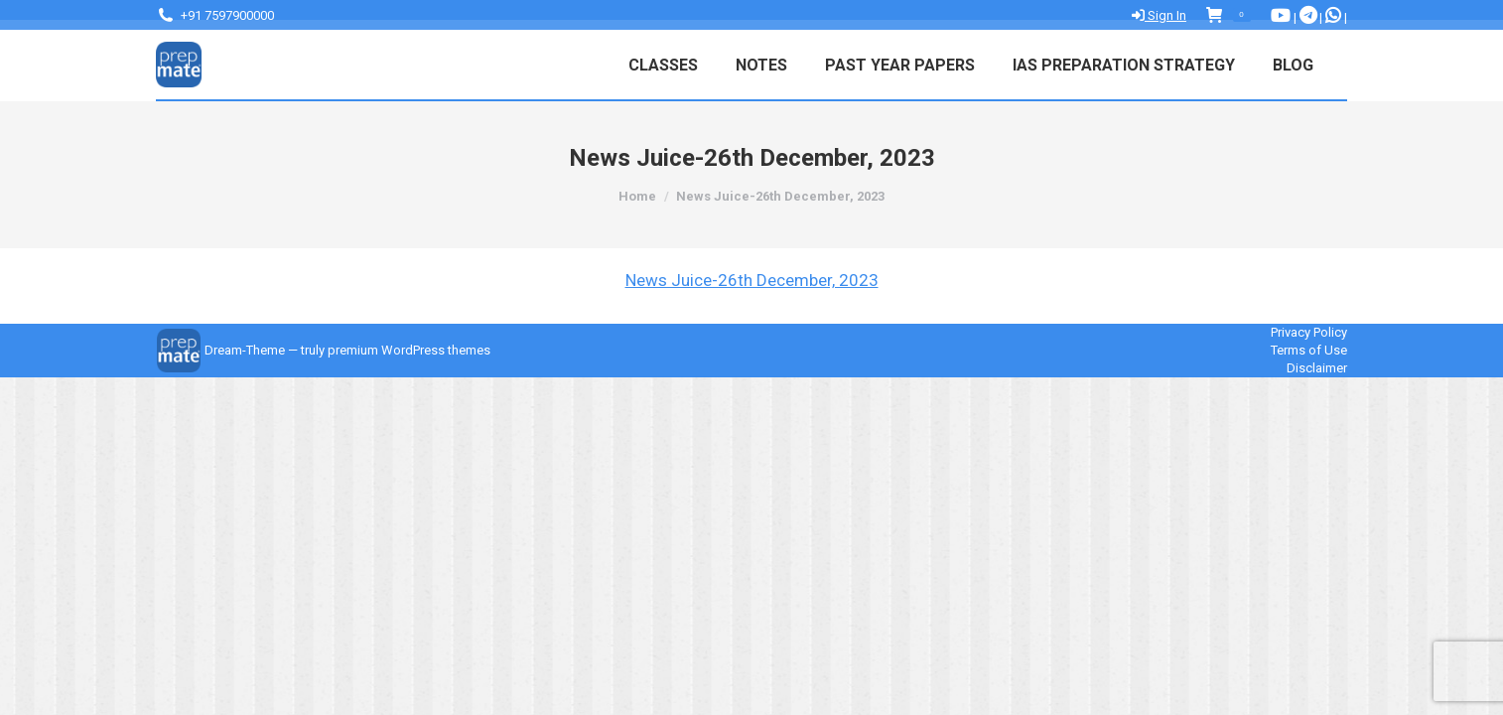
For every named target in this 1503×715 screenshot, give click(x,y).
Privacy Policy (1309, 332)
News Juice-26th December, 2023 (752, 280)
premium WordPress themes (409, 350)
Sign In (1159, 15)
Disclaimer (1317, 367)
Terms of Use (1309, 350)
